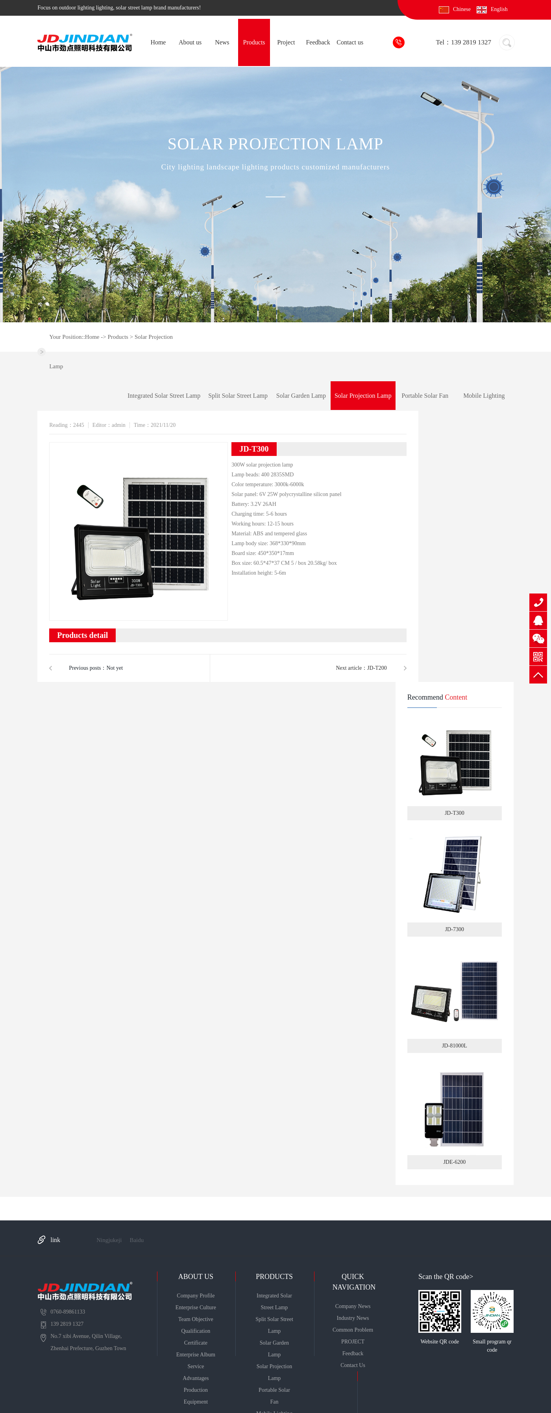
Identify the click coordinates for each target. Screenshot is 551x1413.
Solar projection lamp (363, 395)
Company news (353, 1306)
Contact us (350, 42)
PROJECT (352, 1342)
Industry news (353, 1318)
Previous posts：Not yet (96, 668)
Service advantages (196, 1372)
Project (286, 42)
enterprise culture (196, 1307)
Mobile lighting (484, 395)
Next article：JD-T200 (361, 668)
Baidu (136, 1240)
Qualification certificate (195, 1337)
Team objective (195, 1319)
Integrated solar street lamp (164, 395)
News (222, 42)
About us (190, 42)
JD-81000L (454, 996)
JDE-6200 (454, 1113)
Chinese (462, 9)
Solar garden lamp (301, 395)
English (499, 9)
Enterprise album (195, 1355)
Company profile (195, 1296)
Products (254, 42)
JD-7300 (454, 880)
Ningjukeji (109, 1240)
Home (158, 42)
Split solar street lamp (238, 395)
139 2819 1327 (538, 602)
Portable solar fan (424, 395)
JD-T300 (454, 764)
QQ (538, 620)
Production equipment (196, 1396)
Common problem (353, 1330)
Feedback (318, 42)
